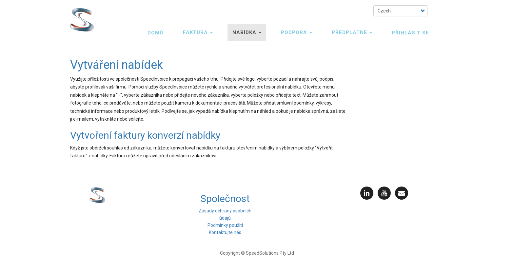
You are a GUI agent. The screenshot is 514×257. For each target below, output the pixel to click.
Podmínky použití (225, 225)
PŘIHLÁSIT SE (410, 33)
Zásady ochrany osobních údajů (225, 214)
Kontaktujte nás (225, 232)
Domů (155, 33)
